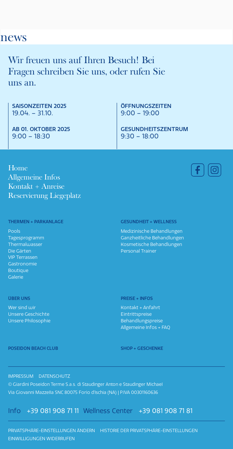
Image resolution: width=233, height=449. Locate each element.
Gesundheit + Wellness (149, 221)
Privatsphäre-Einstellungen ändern (51, 430)
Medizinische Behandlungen (152, 231)
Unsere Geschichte (28, 314)
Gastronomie (22, 264)
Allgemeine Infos (34, 177)
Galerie (15, 277)
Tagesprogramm (26, 237)
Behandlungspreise (142, 320)
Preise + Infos (137, 298)
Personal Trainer (138, 251)
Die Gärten (19, 251)
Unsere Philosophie (29, 320)
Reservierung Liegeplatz (44, 195)
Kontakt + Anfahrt (140, 307)
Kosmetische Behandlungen (151, 244)
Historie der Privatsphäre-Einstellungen (149, 430)
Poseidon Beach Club (33, 348)
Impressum (20, 376)
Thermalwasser (25, 244)
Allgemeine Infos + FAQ (145, 327)
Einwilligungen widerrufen (41, 438)
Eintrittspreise (136, 314)
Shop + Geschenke (142, 348)
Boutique (18, 270)
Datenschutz (54, 376)
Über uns (19, 298)
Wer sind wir (22, 307)
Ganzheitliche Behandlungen (152, 237)
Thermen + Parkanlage (35, 221)
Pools (14, 231)
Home (18, 168)
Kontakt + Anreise (36, 186)
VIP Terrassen (23, 257)
